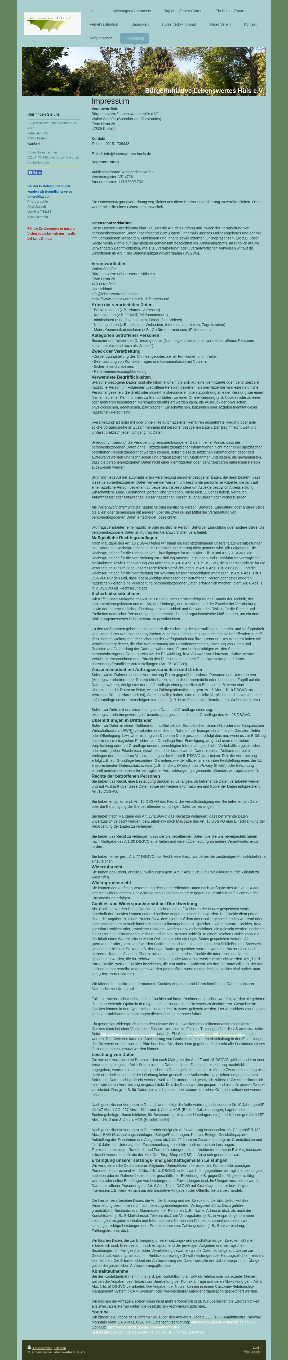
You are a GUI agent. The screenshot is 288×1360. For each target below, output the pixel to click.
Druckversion (40, 1348)
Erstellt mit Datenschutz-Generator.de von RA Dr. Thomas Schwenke (148, 1332)
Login (256, 1347)
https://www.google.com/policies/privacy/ (224, 1322)
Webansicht (252, 1352)
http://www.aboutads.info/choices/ (128, 1034)
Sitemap (60, 1348)
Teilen (35, 173)
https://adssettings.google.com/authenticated (143, 1327)
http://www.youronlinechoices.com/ (216, 1034)
